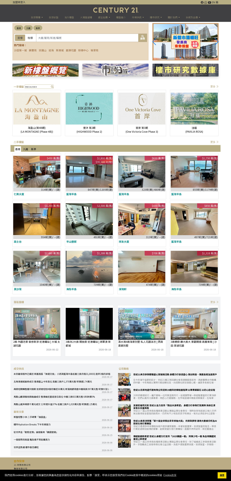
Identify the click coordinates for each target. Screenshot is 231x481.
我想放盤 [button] (53, 17)
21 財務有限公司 (22, 464)
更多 (214, 86)
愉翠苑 (94, 50)
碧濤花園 (71, 50)
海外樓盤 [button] (69, 17)
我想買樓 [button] (36, 17)
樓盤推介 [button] (121, 17)
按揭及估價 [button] (192, 17)
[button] (217, 41)
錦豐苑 (33, 50)
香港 (19, 28)
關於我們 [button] (173, 17)
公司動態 (124, 369)
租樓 (30, 38)
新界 (38, 28)
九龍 (28, 28)
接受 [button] (222, 475)
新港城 (60, 50)
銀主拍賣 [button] (103, 17)
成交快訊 (19, 369)
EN (213, 2)
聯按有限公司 (20, 468)
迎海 (51, 50)
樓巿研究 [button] (155, 17)
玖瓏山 (42, 50)
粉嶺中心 (83, 50)
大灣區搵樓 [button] (86, 17)
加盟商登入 (19, 2)
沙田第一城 (20, 50)
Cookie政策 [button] (169, 475)
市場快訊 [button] (137, 17)
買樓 (20, 38)
